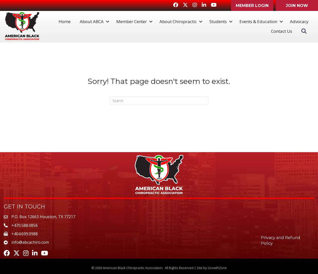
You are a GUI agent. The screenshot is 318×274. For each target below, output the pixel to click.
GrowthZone (217, 268)
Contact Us (281, 31)
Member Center (131, 21)
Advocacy (299, 21)
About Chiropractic (178, 21)
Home (65, 21)
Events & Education (258, 21)
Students (218, 21)
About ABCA (92, 21)
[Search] (159, 101)
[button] (252, 5)
